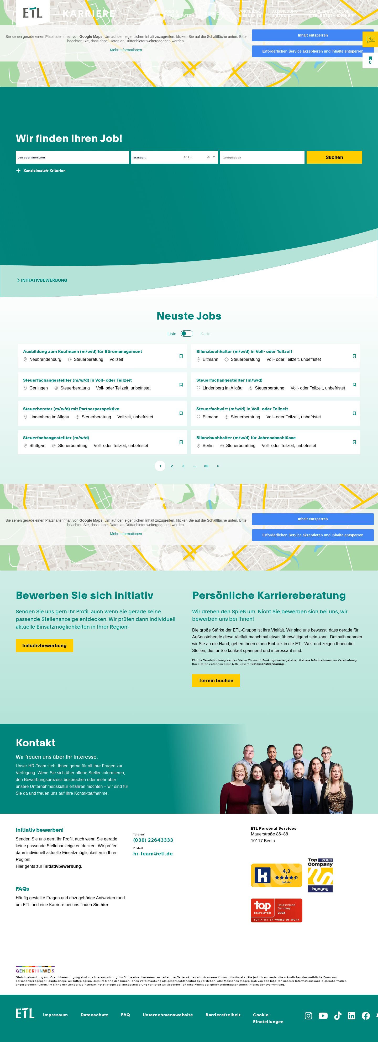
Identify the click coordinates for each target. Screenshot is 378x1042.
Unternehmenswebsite (168, 1014)
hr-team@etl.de (153, 854)
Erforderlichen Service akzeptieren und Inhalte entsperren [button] (312, 51)
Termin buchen (216, 680)
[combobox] (200, 157)
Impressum (55, 1014)
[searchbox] (259, 157)
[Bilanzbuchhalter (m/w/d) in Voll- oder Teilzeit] (275, 356)
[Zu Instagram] (308, 1017)
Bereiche (215, 13)
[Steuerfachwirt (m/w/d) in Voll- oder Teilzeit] (275, 413)
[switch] (187, 333)
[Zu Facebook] (365, 1017)
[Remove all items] (207, 157)
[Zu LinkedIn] (351, 1017)
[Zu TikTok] (338, 1017)
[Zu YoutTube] (323, 1017)
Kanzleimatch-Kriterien (45, 170)
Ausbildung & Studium (285, 13)
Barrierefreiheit (223, 1014)
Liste (171, 334)
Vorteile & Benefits (249, 13)
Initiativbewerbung (41, 280)
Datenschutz (95, 1014)
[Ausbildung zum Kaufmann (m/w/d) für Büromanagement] (102, 356)
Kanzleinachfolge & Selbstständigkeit (331, 13)
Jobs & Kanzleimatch (179, 13)
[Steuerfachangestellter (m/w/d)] (275, 384)
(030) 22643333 (153, 840)
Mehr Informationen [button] (126, 50)
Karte (206, 334)
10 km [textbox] (188, 157)
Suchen (334, 157)
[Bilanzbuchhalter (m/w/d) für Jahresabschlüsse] (275, 442)
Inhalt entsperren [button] (313, 35)
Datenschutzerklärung (267, 663)
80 (206, 466)
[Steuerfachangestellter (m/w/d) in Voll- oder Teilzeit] (102, 384)
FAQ (125, 1014)
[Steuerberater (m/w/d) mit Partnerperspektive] (102, 413)
